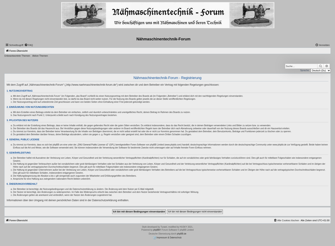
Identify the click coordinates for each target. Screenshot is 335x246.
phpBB (156, 230)
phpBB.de (181, 234)
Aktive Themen (40, 55)
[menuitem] (28, 45)
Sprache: (305, 70)
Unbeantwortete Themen (17, 55)
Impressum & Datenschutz (167, 237)
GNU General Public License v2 (93, 145)
